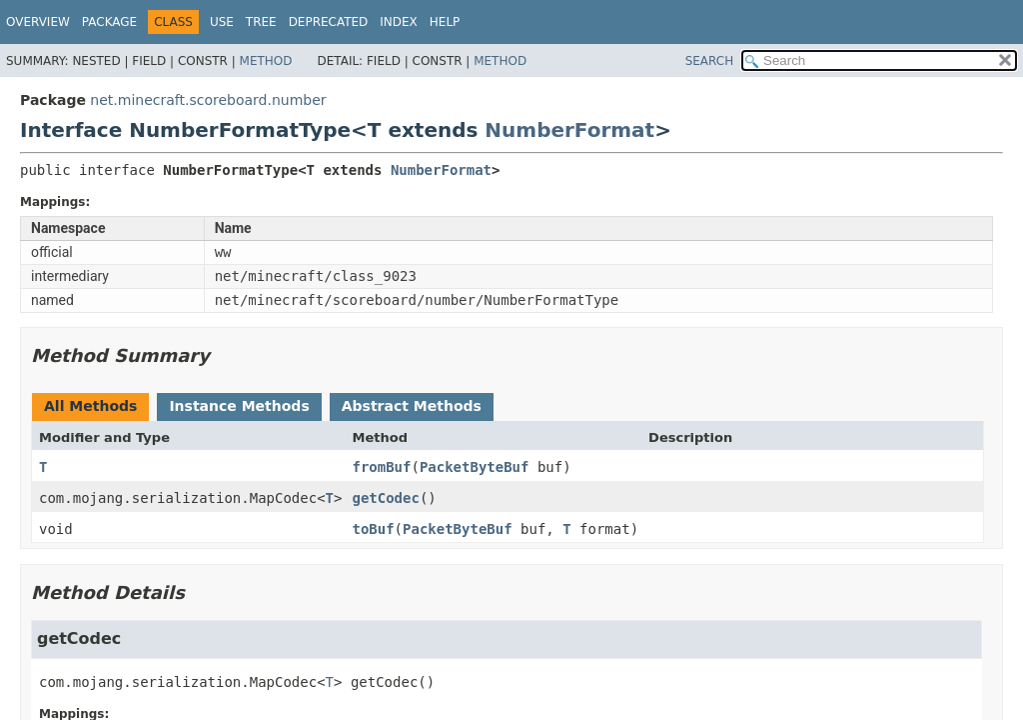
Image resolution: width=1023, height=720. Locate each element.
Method (266, 61)
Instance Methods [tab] (239, 406)
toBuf (373, 529)
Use (222, 22)
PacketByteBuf (474, 467)
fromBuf (381, 467)
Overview (38, 22)
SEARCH (709, 61)
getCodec (385, 498)
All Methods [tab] (90, 406)
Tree (261, 22)
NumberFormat (569, 130)
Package (109, 22)
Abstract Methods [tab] (412, 406)
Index (399, 22)
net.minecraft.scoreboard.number (208, 100)
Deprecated (329, 22)
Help (445, 22)
